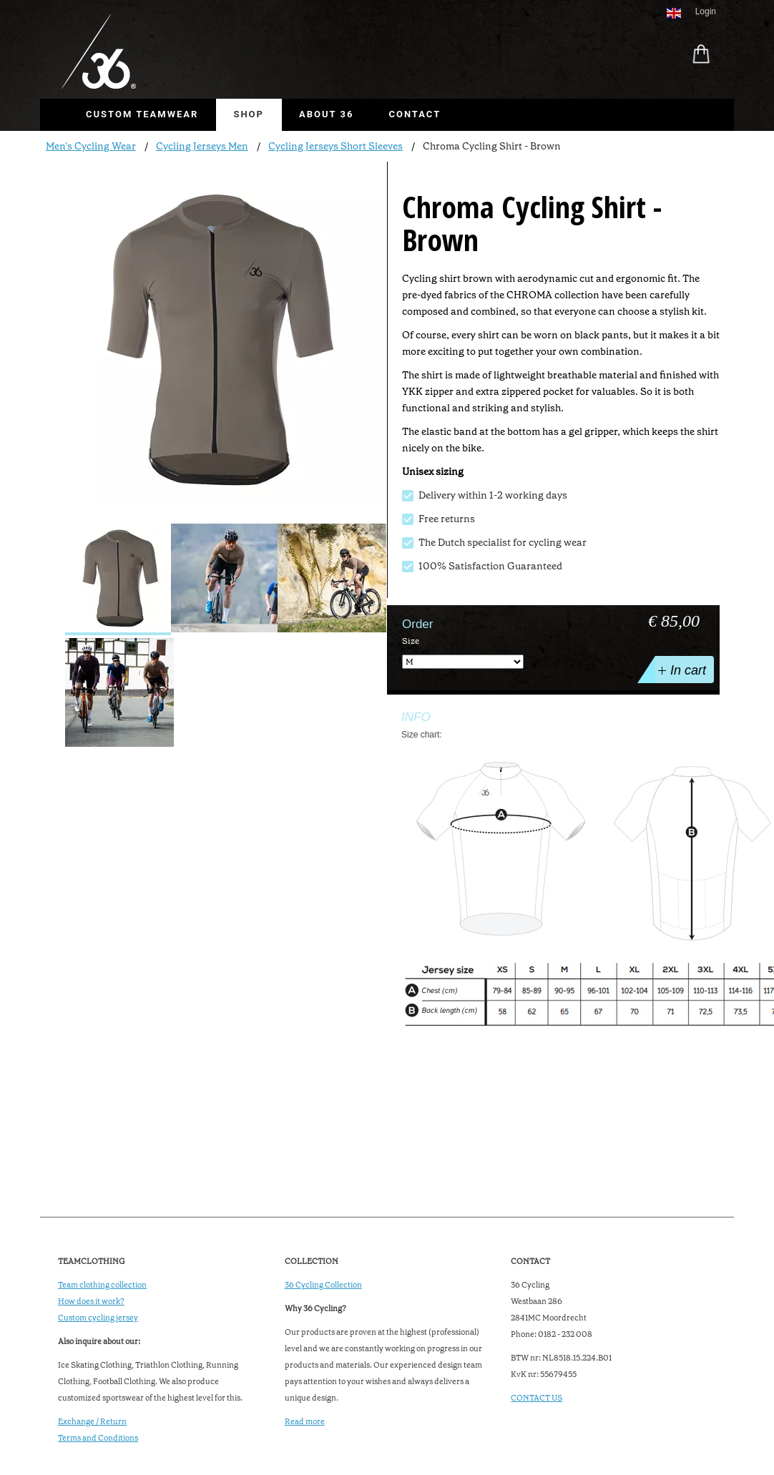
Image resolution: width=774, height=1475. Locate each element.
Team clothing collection (102, 1285)
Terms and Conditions (98, 1438)
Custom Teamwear (142, 114)
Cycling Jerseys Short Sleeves (335, 145)
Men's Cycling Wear (91, 145)
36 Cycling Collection (323, 1285)
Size (410, 641)
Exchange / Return (92, 1421)
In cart (680, 669)
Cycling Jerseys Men (202, 145)
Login (705, 11)
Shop (248, 114)
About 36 (326, 114)
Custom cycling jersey (98, 1318)
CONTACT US (536, 1398)
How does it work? (91, 1301)
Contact (414, 114)
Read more (305, 1421)
